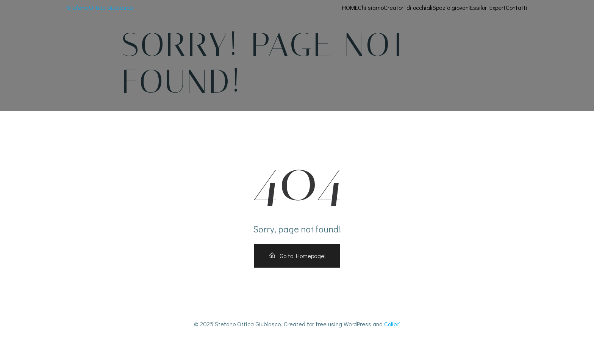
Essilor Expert (488, 7)
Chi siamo (371, 7)
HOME (350, 7)
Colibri (392, 324)
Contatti (516, 7)
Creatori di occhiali (408, 7)
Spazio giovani (451, 7)
